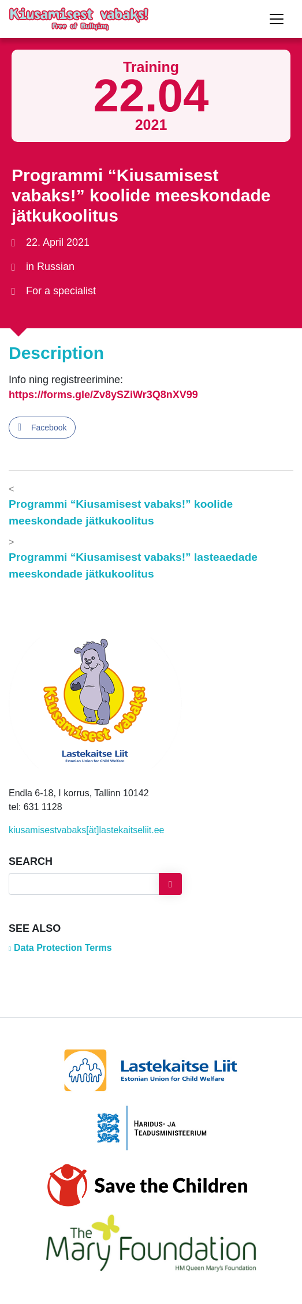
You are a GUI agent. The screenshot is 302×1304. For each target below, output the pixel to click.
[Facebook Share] (42, 428)
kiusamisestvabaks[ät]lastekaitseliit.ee (86, 830)
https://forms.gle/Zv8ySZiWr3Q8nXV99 (103, 394)
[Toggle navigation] (276, 19)
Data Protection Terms (63, 948)
